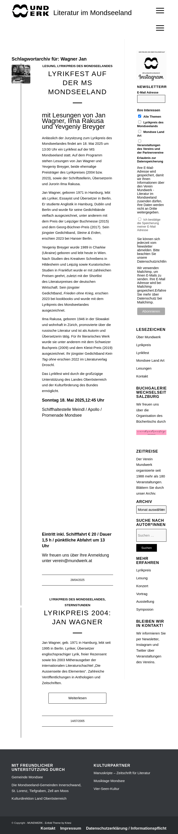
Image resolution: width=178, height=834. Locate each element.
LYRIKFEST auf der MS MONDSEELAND (77, 83)
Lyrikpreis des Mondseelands (150, 124)
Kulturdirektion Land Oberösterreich (39, 798)
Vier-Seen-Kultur (106, 789)
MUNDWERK (35, 822)
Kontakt (142, 376)
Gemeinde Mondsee (27, 777)
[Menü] (160, 10)
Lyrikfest (142, 353)
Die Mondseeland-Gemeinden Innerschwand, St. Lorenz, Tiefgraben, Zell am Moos (46, 788)
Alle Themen (152, 116)
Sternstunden (77, 605)
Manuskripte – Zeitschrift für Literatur (122, 773)
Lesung (48, 66)
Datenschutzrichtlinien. (154, 261)
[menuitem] (160, 10)
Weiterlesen (77, 698)
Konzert (142, 586)
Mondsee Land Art (150, 360)
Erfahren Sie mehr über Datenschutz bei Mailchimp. (152, 296)
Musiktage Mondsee (109, 781)
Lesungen (144, 368)
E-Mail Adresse (148, 92)
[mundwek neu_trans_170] (31, 10)
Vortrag (141, 594)
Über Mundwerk (148, 337)
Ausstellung (145, 601)
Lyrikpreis (143, 345)
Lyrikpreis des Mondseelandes (85, 66)
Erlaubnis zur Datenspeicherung (150, 159)
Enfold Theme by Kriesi (58, 822)
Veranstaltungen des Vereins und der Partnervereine (150, 148)
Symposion (144, 609)
